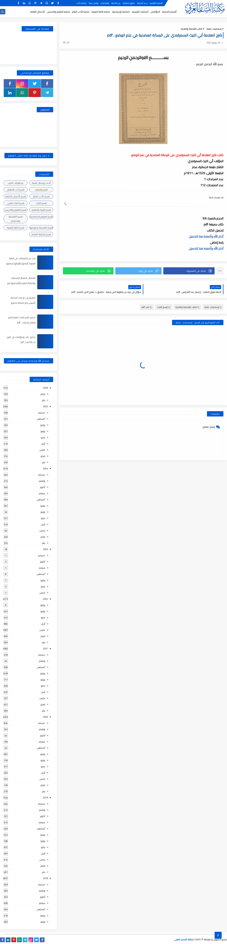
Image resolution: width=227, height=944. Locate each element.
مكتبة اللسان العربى (183, 939)
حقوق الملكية (129, 3)
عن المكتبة (116, 3)
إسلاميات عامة (214, 29)
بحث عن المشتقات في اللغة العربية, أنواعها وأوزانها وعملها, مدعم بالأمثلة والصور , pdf (20, 263)
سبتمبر (42, 493)
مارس (42, 450)
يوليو (42, 425)
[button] (189, 270)
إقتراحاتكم (105, 3)
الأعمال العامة (37, 11)
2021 (45, 648)
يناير (43, 400)
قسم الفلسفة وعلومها (41, 227)
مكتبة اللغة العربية (101, 11)
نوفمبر (42, 481)
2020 (45, 717)
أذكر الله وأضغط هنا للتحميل (206, 236)
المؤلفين (155, 11)
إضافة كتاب (81, 3)
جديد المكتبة (142, 3)
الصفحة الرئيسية (156, 3)
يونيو (42, 431)
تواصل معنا (93, 3)
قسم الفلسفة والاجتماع (16, 218)
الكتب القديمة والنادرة (191, 29)
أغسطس (41, 419)
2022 (45, 599)
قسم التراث (163, 307)
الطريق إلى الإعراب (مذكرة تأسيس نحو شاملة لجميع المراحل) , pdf (22, 303)
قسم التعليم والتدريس (15, 210)
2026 (45, 388)
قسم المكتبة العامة (41, 234)
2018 (45, 878)
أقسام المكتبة (169, 11)
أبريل (43, 443)
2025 (45, 406)
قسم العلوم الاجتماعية (41, 216)
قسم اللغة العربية (15, 227)
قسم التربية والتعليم (41, 210)
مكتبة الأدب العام (80, 11)
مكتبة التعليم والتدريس (58, 11)
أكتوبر (42, 487)
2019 (45, 797)
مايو (43, 437)
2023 (45, 549)
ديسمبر (41, 412)
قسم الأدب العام (41, 196)
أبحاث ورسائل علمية (41, 183)
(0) (66, 42)
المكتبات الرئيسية (140, 11)
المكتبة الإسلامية (121, 11)
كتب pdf (147, 307)
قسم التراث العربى (15, 203)
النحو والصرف (41, 189)
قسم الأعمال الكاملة (15, 196)
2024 (45, 468)
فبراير (42, 394)
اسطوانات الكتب (15, 183)
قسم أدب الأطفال (15, 189)
